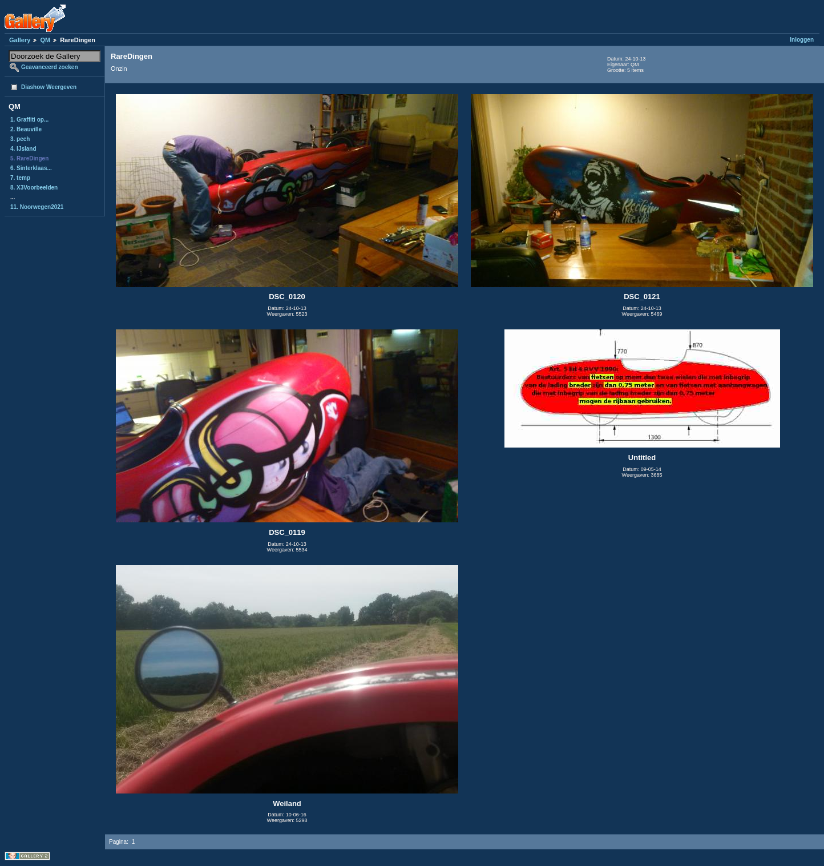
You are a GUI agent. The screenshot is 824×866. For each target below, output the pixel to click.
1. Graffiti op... (29, 119)
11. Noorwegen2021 (36, 207)
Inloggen (802, 40)
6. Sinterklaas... (31, 168)
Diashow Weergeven (48, 87)
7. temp (20, 178)
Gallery (19, 40)
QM (45, 40)
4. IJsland (23, 149)
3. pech (20, 139)
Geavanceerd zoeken (49, 67)
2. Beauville (26, 129)
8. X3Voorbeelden (34, 187)
